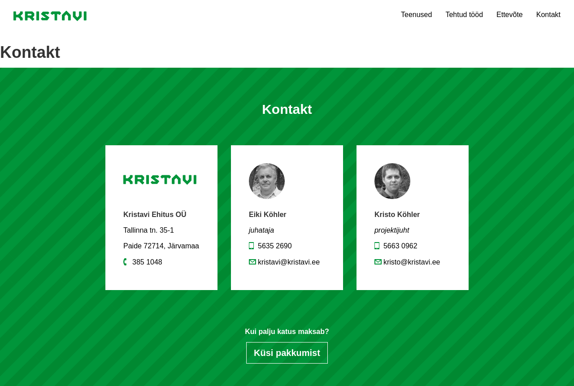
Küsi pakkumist (287, 353)
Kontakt (548, 14)
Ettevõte (509, 14)
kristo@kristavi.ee (411, 262)
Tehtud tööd (464, 14)
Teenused (416, 14)
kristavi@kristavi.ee (289, 262)
